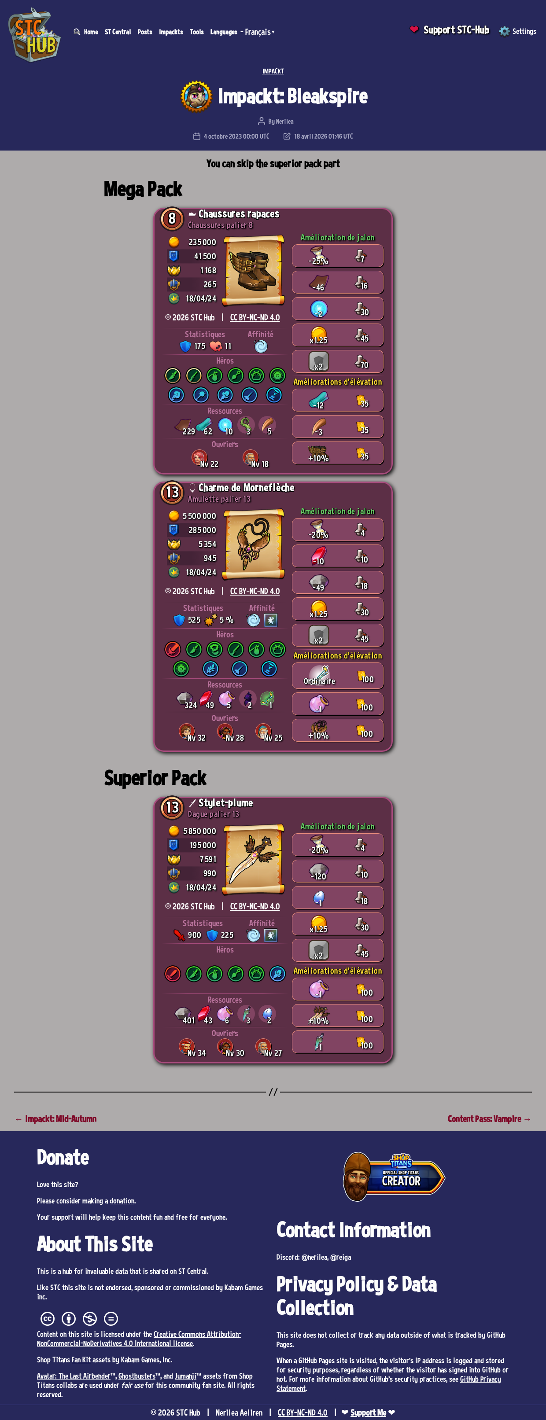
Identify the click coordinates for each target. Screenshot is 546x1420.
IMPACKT (273, 71)
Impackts (171, 32)
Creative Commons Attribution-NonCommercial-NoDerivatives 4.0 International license (139, 1338)
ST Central (118, 32)
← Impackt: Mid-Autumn (55, 1119)
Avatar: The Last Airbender (74, 1375)
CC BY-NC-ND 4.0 (255, 317)
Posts (145, 32)
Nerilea (285, 121)
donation (122, 1200)
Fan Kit (81, 1359)
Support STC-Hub (456, 30)
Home (91, 32)
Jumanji (185, 1375)
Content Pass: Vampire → (490, 1119)
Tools (196, 32)
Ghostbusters (136, 1375)
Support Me (368, 1412)
